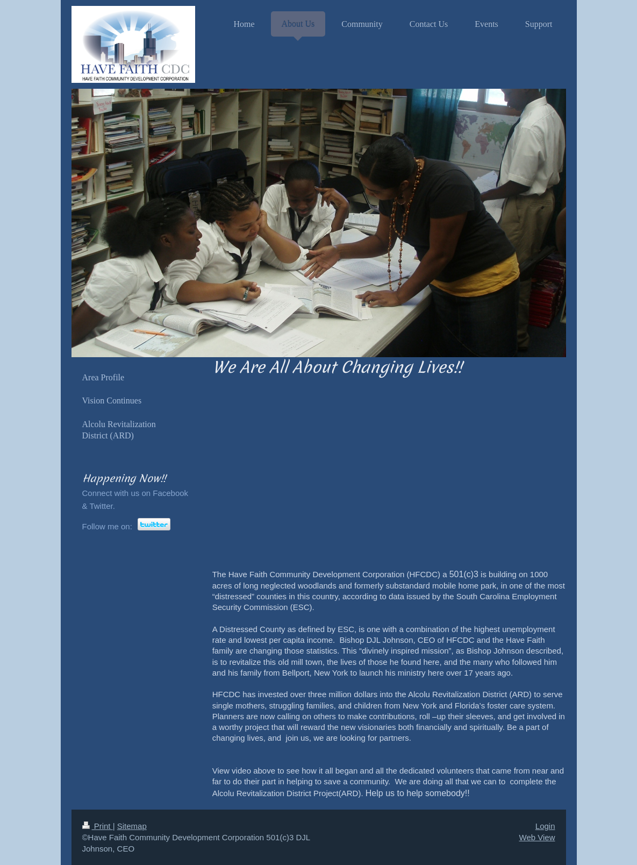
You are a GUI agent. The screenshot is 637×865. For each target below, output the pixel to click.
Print (97, 826)
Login (545, 826)
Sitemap (132, 826)
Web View (537, 837)
